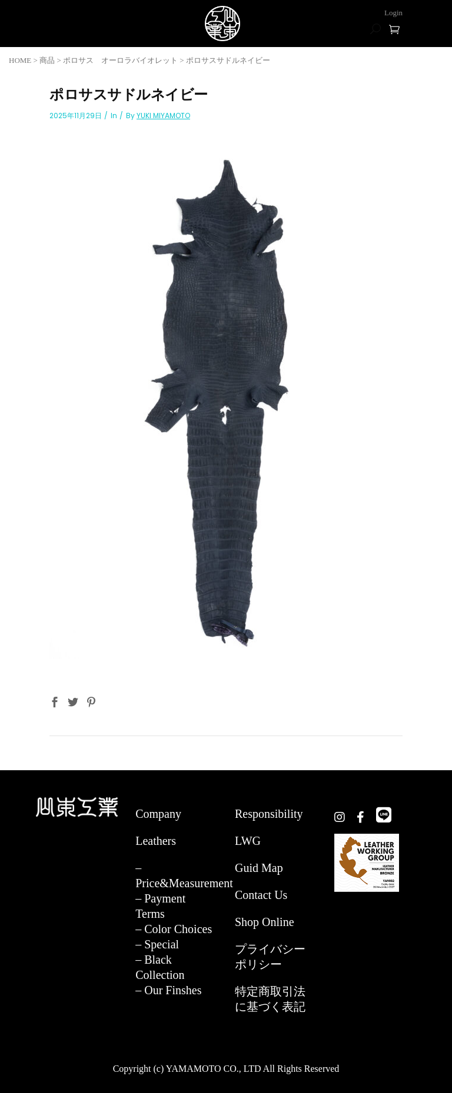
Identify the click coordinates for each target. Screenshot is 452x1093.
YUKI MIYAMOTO (163, 116)
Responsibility (269, 813)
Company (158, 813)
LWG (248, 840)
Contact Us (261, 894)
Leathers (155, 840)
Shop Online (264, 921)
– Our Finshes (168, 990)
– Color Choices (173, 928)
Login (393, 12)
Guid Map (259, 867)
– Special (157, 944)
